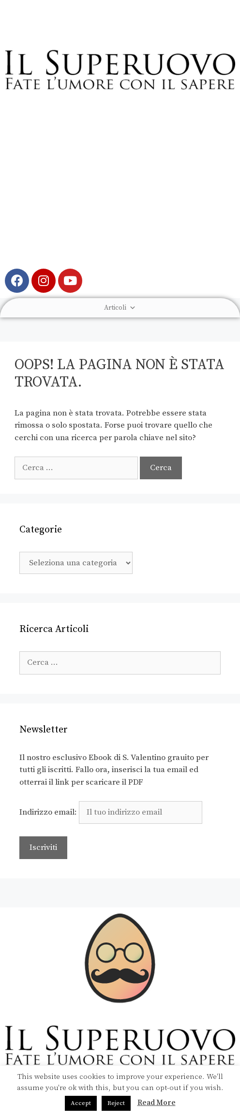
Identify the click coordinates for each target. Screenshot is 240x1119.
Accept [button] (81, 1103)
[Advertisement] (120, 186)
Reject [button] (116, 1103)
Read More (156, 1102)
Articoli (120, 307)
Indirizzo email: (110, 812)
